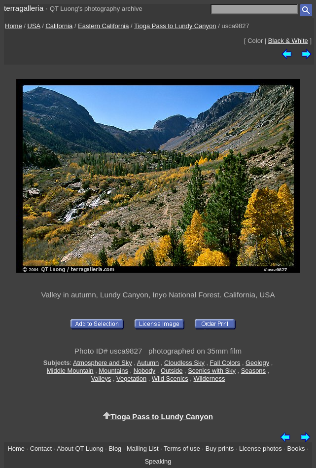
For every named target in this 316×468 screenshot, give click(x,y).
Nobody (145, 370)
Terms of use (182, 448)
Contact (41, 448)
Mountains (113, 370)
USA (34, 26)
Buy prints (220, 448)
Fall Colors (225, 362)
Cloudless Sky (184, 362)
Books (296, 448)
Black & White (288, 40)
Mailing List (143, 448)
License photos (260, 448)
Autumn (148, 362)
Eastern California (103, 26)
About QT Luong (80, 448)
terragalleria (23, 8)
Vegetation (131, 378)
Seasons (253, 370)
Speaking (158, 461)
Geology (257, 362)
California (58, 26)
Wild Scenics (170, 378)
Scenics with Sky (212, 370)
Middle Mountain (70, 370)
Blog (114, 448)
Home (13, 26)
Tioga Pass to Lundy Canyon (175, 26)
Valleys (101, 378)
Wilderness (209, 378)
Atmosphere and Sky (102, 362)
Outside (171, 370)
